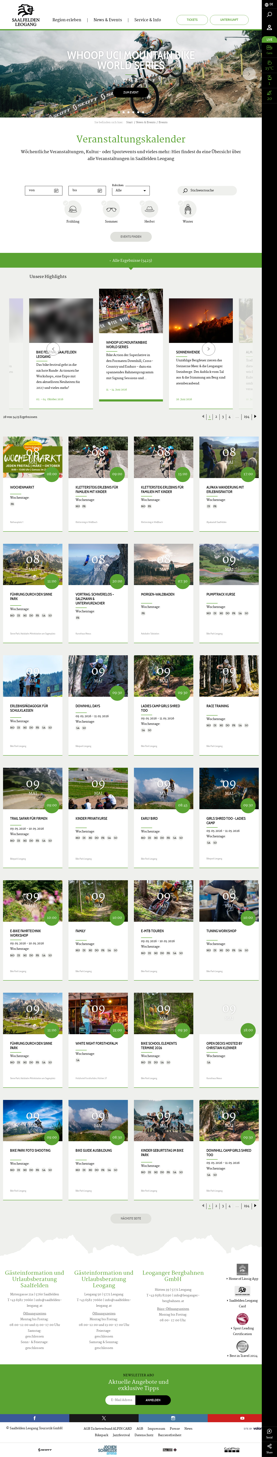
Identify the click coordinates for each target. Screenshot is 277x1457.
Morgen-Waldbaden (157, 594)
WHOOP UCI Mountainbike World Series (126, 344)
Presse (175, 1429)
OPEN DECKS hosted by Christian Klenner (224, 1045)
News (188, 1429)
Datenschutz (144, 1435)
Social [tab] (269, 1434)
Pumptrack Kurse (220, 594)
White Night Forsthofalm (97, 1043)
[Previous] (53, 348)
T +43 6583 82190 (159, 1295)
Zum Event (131, 92)
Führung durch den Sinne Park (31, 596)
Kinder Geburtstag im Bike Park (162, 1152)
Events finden (131, 237)
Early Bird (149, 818)
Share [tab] (269, 1449)
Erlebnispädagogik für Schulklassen (29, 708)
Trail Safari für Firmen (28, 818)
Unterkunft (229, 20)
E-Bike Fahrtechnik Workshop (25, 933)
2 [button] (124, 112)
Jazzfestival (121, 1435)
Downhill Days (88, 706)
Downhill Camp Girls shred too (228, 1152)
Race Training (217, 706)
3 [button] (128, 112)
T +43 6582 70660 (20, 1300)
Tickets (192, 20)
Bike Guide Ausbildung (94, 1150)
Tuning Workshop (221, 931)
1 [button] (119, 112)
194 (246, 417)
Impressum (156, 1429)
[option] (131, 74)
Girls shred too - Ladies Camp (226, 820)
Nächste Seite (131, 1218)
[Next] (249, 74)
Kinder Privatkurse (91, 818)
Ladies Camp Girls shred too (160, 708)
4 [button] (133, 112)
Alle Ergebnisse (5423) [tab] (131, 261)
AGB (140, 1429)
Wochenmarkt (22, 487)
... (237, 417)
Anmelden (153, 1400)
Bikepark (101, 1435)
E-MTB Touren (152, 931)
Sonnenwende (188, 352)
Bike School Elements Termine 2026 (159, 1045)
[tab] (269, 4)
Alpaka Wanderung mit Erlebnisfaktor (225, 489)
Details (131, 404)
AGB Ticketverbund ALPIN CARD (108, 1429)
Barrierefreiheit (169, 1435)
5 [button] (138, 112)
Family (81, 931)
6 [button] (143, 112)
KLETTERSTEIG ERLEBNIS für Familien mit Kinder (97, 489)
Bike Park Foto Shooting (30, 1150)
